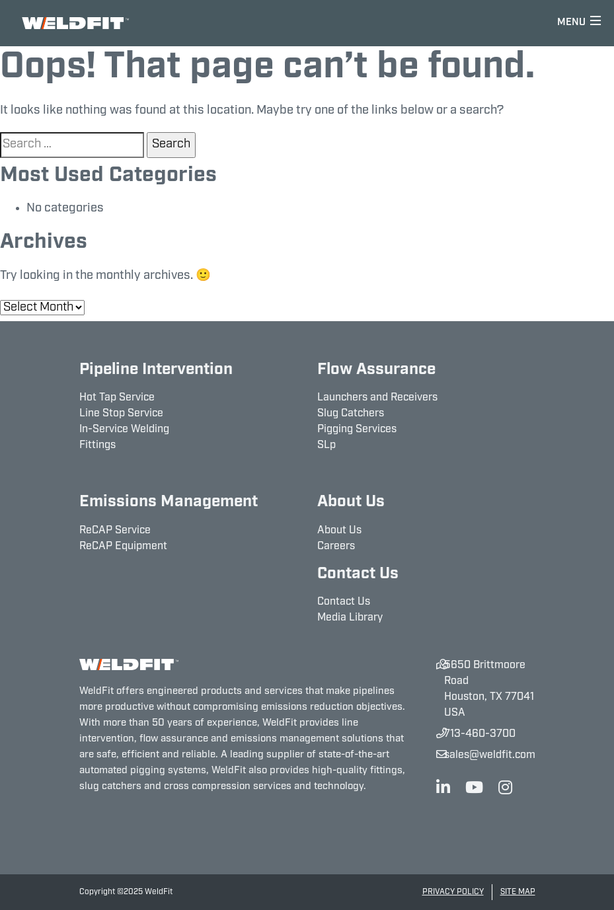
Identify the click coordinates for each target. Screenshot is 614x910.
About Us (339, 530)
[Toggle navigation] (579, 23)
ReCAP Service (115, 530)
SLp (326, 445)
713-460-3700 (480, 734)
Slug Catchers (350, 413)
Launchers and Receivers (377, 398)
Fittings (97, 445)
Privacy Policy (453, 892)
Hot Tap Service (117, 398)
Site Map (517, 892)
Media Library (350, 618)
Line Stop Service (121, 413)
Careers (336, 546)
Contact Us (343, 602)
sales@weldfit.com (489, 755)
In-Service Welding (124, 429)
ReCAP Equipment (123, 546)
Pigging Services (357, 429)
